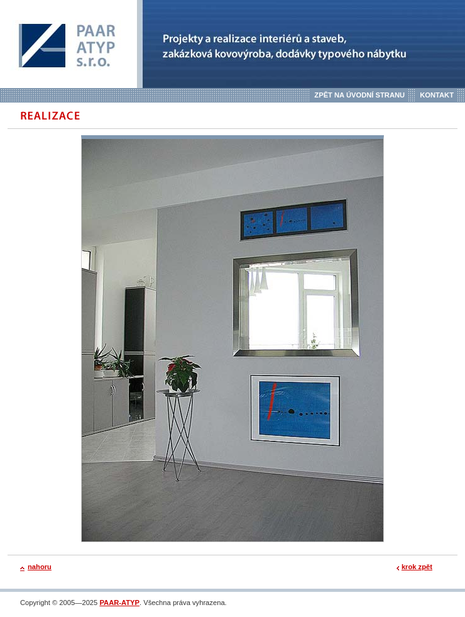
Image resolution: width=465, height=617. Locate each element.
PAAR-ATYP (119, 602)
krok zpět (417, 566)
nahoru (40, 566)
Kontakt (437, 95)
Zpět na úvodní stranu (359, 95)
